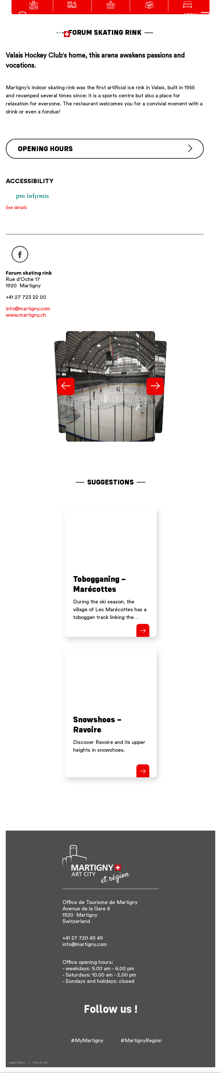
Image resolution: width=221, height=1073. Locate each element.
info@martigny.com (28, 308)
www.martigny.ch (26, 315)
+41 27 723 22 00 (26, 297)
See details (16, 208)
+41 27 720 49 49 (82, 938)
